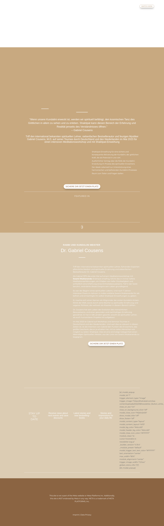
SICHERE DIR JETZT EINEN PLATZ (82, 186)
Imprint (76, 515)
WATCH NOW (146, 6)
